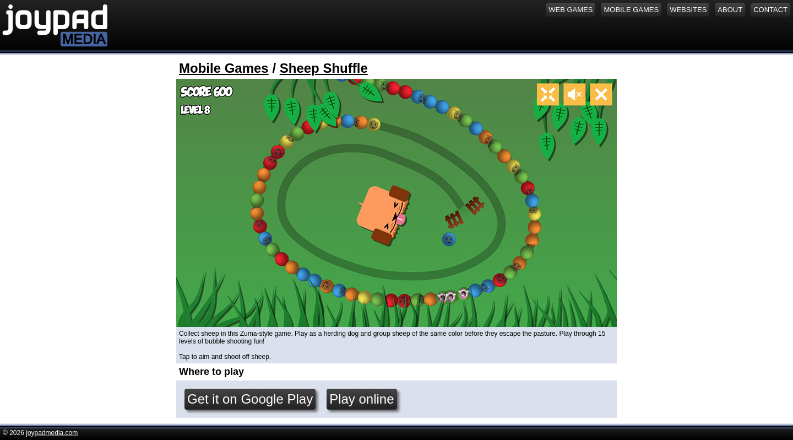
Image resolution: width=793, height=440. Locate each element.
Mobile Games (224, 68)
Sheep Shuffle (324, 68)
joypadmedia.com (52, 433)
